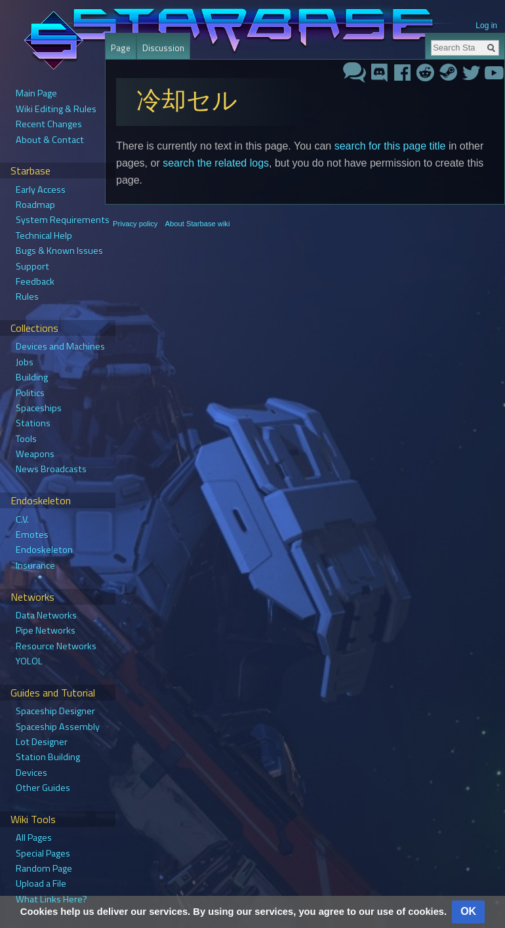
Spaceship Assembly (58, 726)
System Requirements (63, 219)
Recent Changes (49, 124)
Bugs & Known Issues (59, 250)
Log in (486, 25)
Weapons (35, 454)
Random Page (44, 868)
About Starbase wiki (197, 224)
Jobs (24, 362)
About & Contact (50, 139)
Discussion (163, 47)
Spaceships (39, 408)
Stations (33, 423)
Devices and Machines (60, 346)
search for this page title (390, 145)
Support (32, 266)
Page (121, 47)
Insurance (35, 565)
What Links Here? (51, 899)
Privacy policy (135, 224)
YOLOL (29, 661)
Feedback (35, 281)
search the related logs (216, 163)
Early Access (41, 189)
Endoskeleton (44, 549)
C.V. (22, 519)
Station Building (48, 757)
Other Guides (43, 787)
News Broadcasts (51, 469)
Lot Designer (42, 742)
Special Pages (43, 853)
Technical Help (44, 235)
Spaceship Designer (55, 711)
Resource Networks (56, 646)
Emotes (32, 534)
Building (32, 377)
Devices (31, 772)
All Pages (34, 837)
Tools (26, 439)
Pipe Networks (45, 630)
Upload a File (41, 883)
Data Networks (46, 615)
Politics (30, 393)
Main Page (36, 93)
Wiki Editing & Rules (56, 109)
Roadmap (35, 204)
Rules (27, 296)
